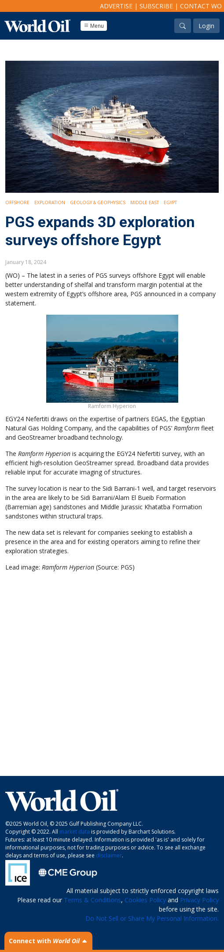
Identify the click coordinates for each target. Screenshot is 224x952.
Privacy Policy (199, 900)
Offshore (17, 202)
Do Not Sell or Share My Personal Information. (152, 918)
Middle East (144, 202)
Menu (94, 25)
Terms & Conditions (92, 900)
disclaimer (109, 855)
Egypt (170, 202)
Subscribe (156, 6)
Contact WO (201, 6)
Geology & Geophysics (97, 202)
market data (74, 831)
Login (206, 26)
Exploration (49, 202)
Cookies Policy (145, 900)
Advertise (116, 6)
